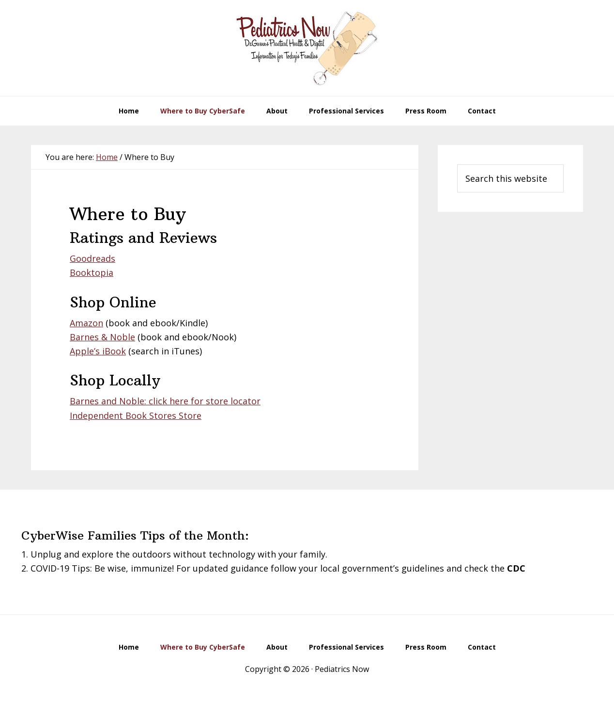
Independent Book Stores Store (135, 415)
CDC (516, 568)
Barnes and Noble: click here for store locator (165, 401)
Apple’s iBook (98, 351)
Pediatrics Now (307, 48)
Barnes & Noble (102, 337)
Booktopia (91, 272)
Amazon (86, 323)
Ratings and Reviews (143, 238)
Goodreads (92, 258)
